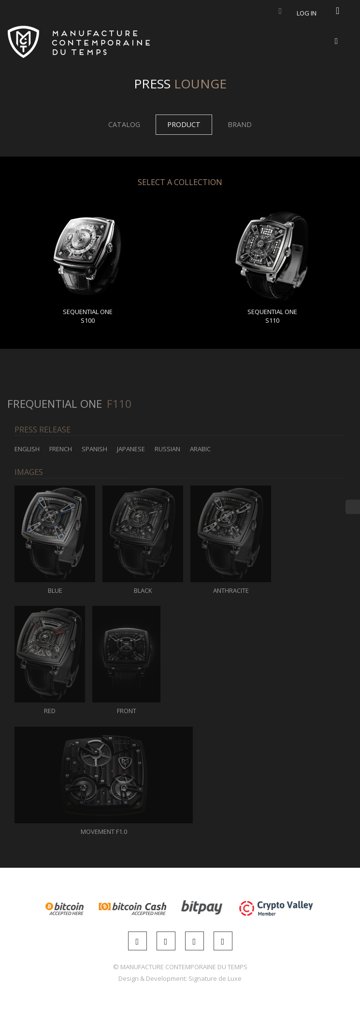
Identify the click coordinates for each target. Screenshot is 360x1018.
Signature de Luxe (215, 978)
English (27, 448)
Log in (307, 13)
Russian (167, 448)
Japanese (131, 448)
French (60, 448)
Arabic (200, 448)
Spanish (94, 448)
